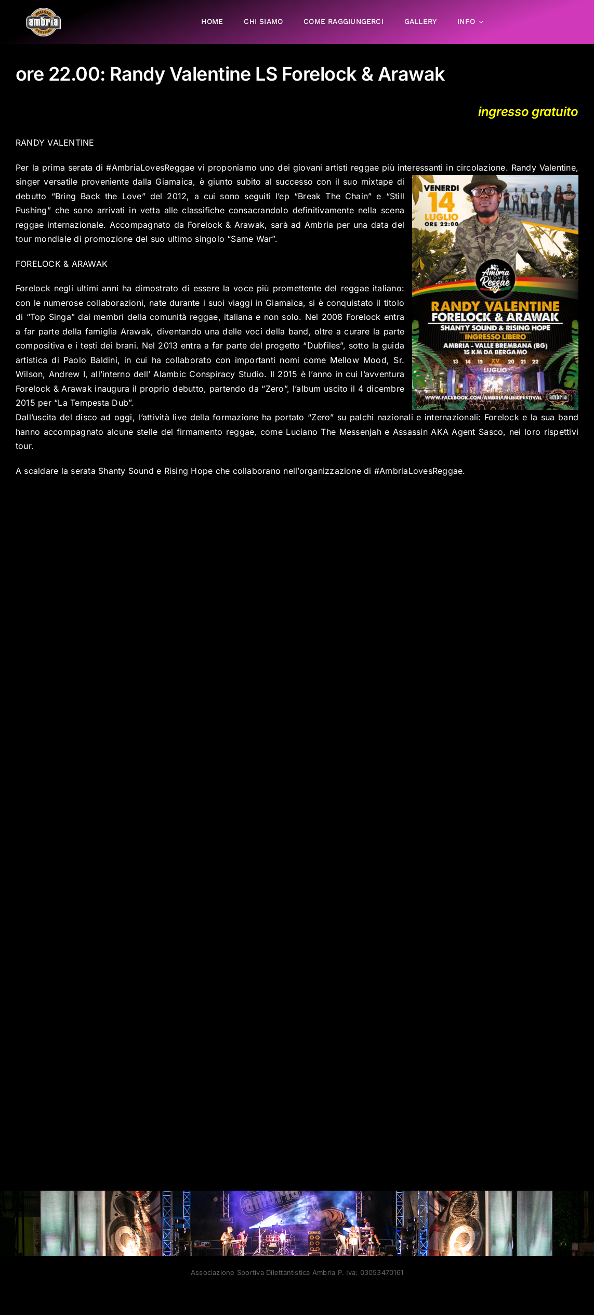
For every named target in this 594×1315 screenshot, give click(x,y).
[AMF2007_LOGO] (43, 12)
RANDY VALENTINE (55, 142)
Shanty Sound (126, 470)
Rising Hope (188, 470)
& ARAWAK (85, 264)
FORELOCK (38, 264)
